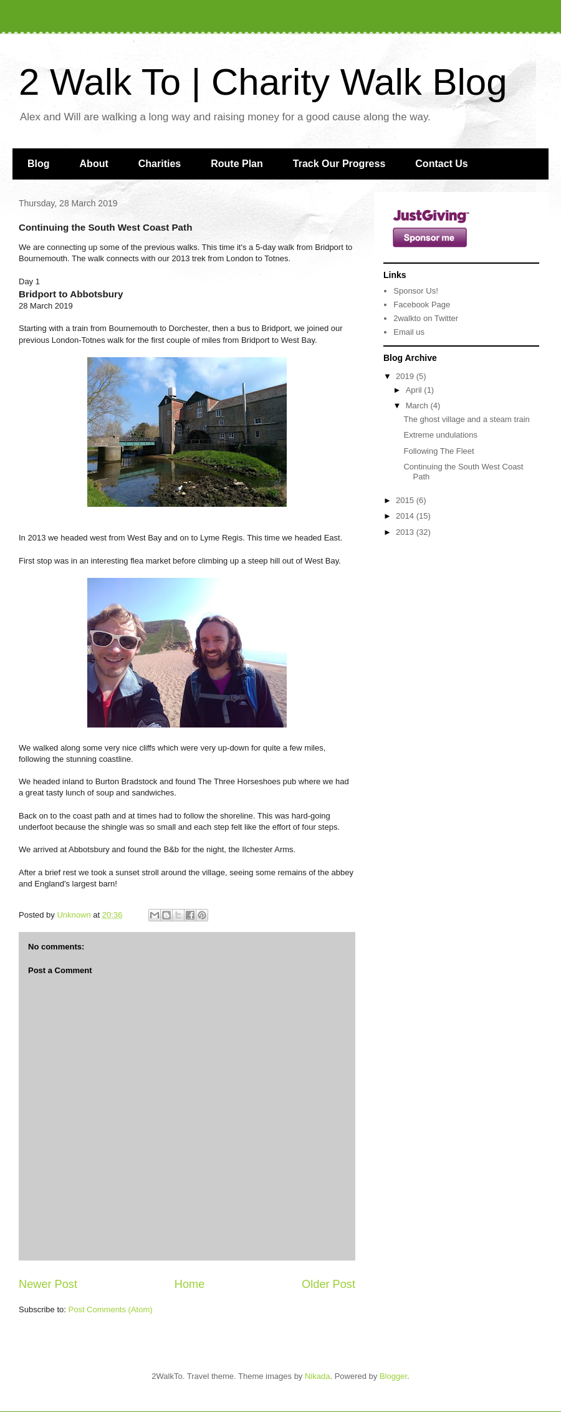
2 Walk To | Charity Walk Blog (263, 82)
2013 (406, 532)
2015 (406, 500)
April (415, 390)
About (94, 163)
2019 (406, 376)
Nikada (317, 1376)
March (418, 405)
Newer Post (48, 1284)
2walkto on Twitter (425, 318)
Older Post (328, 1284)
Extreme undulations (440, 434)
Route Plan (237, 163)
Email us (408, 332)
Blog (38, 163)
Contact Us (441, 163)
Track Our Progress (339, 163)
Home (190, 1284)
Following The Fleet (438, 451)
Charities (159, 163)
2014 (406, 516)
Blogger (393, 1376)
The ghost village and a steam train (466, 419)
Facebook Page (421, 304)
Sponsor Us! (415, 290)
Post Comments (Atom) (111, 1309)
